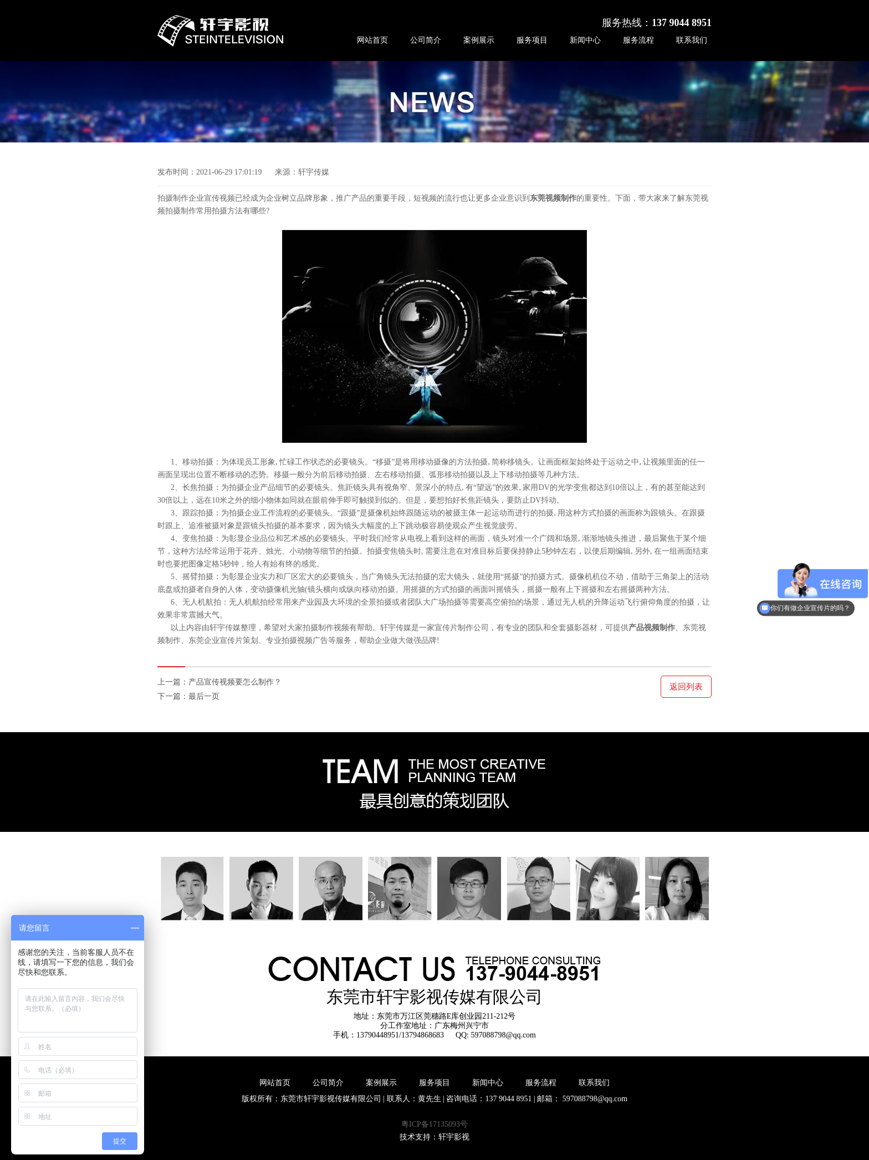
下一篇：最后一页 (188, 696)
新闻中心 (585, 40)
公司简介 (425, 40)
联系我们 (691, 40)
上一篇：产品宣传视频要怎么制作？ (219, 682)
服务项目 (532, 40)
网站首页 (372, 40)
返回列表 (686, 686)
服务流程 (638, 40)
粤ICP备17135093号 (434, 1124)
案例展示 (478, 40)
